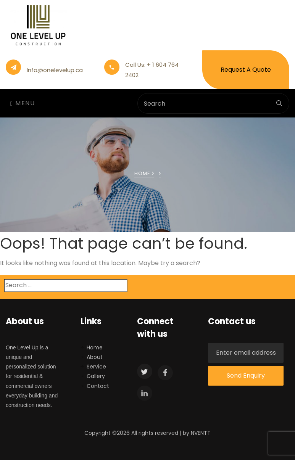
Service (96, 366)
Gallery (96, 376)
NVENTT (201, 433)
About (95, 357)
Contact (98, 386)
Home (144, 173)
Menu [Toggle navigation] (22, 103)
